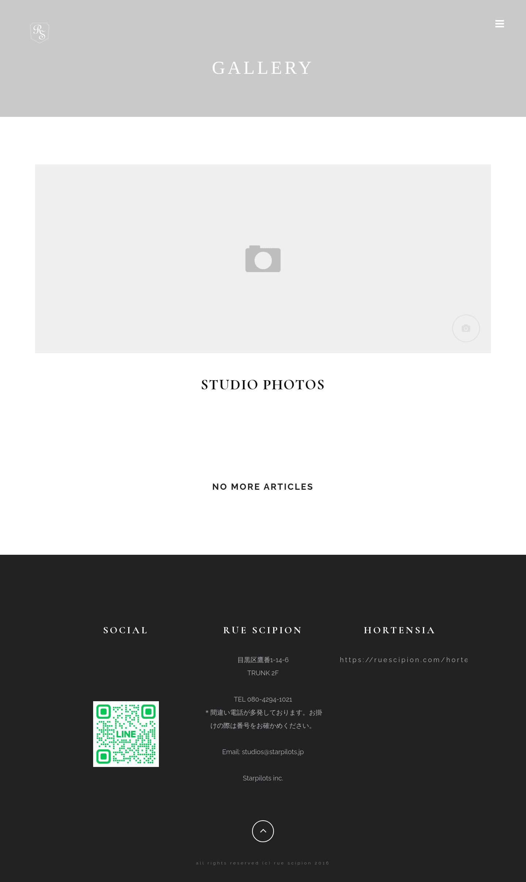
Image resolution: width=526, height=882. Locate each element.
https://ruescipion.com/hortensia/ (416, 660)
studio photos (263, 384)
